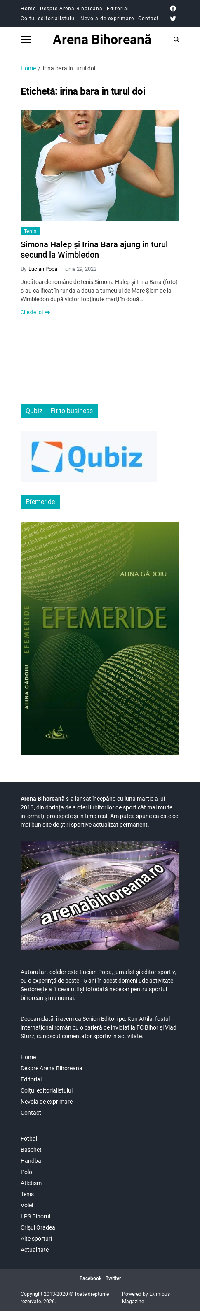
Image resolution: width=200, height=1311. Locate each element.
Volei (27, 1205)
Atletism (31, 1183)
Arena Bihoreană (102, 39)
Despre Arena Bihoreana (71, 9)
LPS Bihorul (35, 1216)
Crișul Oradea (38, 1227)
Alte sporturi (36, 1238)
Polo (26, 1172)
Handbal (31, 1161)
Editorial (118, 9)
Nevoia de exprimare (107, 18)
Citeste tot (35, 312)
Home (28, 9)
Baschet (31, 1149)
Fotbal (29, 1138)
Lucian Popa (42, 269)
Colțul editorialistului (48, 18)
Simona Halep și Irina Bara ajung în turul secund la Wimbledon (94, 249)
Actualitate (35, 1249)
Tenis (30, 231)
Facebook (90, 1278)
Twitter (113, 1278)
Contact (148, 18)
